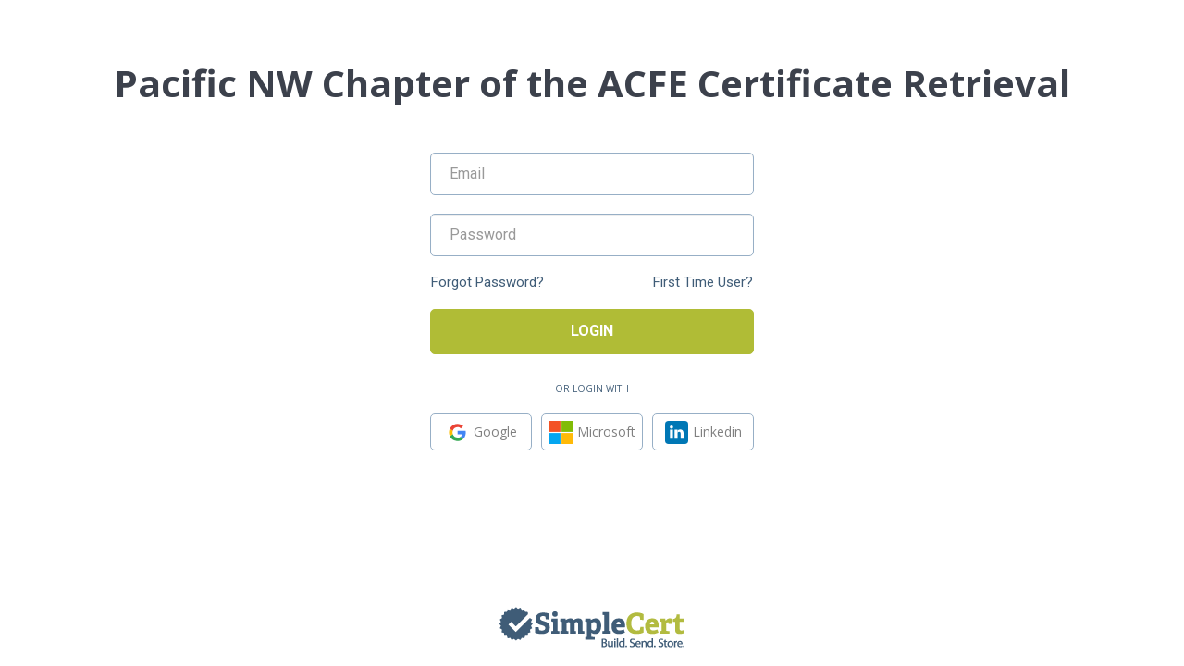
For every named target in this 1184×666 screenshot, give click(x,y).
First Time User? (703, 282)
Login (592, 330)
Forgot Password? (487, 282)
